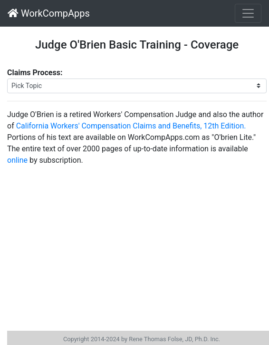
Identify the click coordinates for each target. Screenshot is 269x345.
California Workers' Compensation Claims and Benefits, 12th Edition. (131, 125)
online (17, 160)
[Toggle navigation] (248, 13)
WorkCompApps (49, 13)
